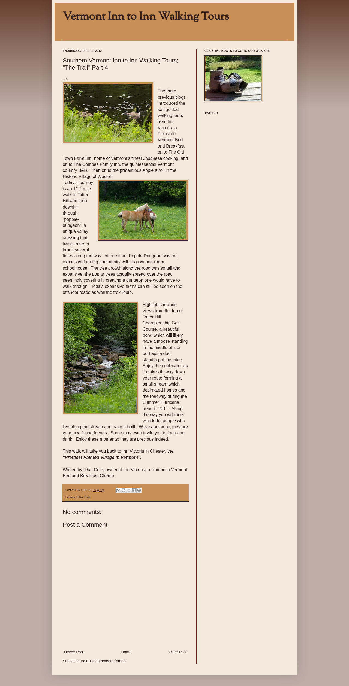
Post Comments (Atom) (106, 661)
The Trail (83, 497)
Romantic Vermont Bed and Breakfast (171, 139)
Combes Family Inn (101, 164)
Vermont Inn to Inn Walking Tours (146, 17)
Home (126, 652)
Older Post (178, 652)
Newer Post (74, 652)
